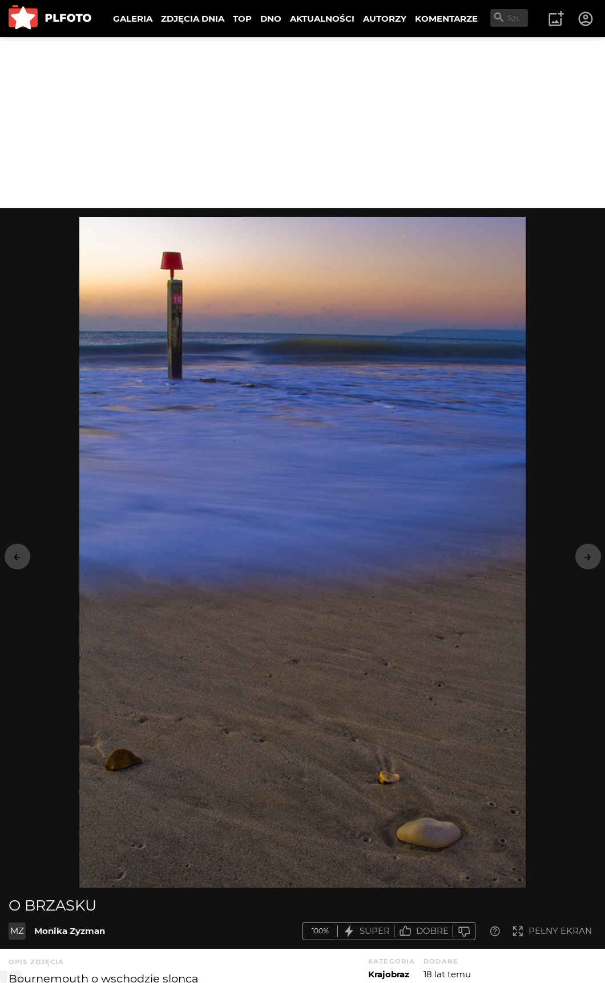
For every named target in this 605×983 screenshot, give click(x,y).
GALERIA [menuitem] (132, 18)
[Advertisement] (302, 123)
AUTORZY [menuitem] (384, 18)
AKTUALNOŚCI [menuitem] (322, 18)
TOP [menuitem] (242, 18)
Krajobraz (388, 974)
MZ (17, 930)
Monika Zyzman (69, 930)
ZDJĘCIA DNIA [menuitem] (192, 18)
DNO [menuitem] (270, 18)
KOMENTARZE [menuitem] (446, 18)
